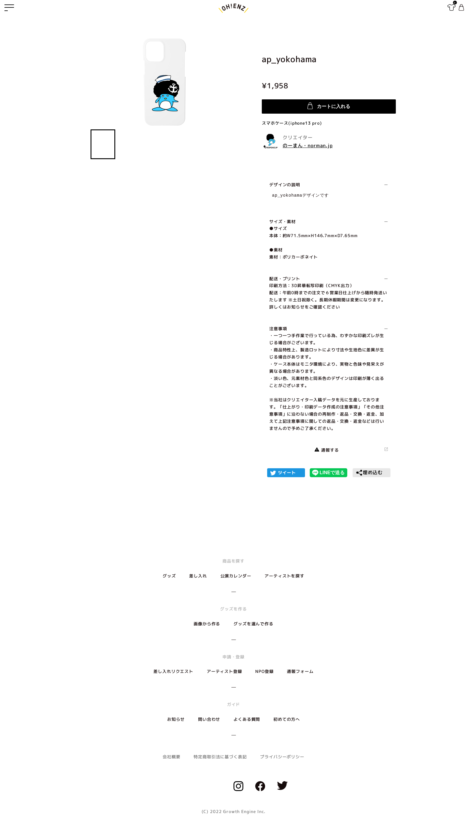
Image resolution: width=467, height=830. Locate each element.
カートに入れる (328, 105)
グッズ (169, 576)
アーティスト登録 (224, 671)
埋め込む (369, 472)
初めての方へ (286, 719)
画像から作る (207, 624)
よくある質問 (247, 719)
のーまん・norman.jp (308, 145)
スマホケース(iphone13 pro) (292, 123)
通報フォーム (300, 671)
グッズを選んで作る (253, 624)
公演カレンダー (235, 576)
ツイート (286, 472)
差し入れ (198, 576)
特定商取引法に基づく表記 (220, 756)
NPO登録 (264, 671)
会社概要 (171, 756)
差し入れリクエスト (173, 671)
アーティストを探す (284, 576)
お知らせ (176, 719)
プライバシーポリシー (282, 756)
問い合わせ (209, 719)
